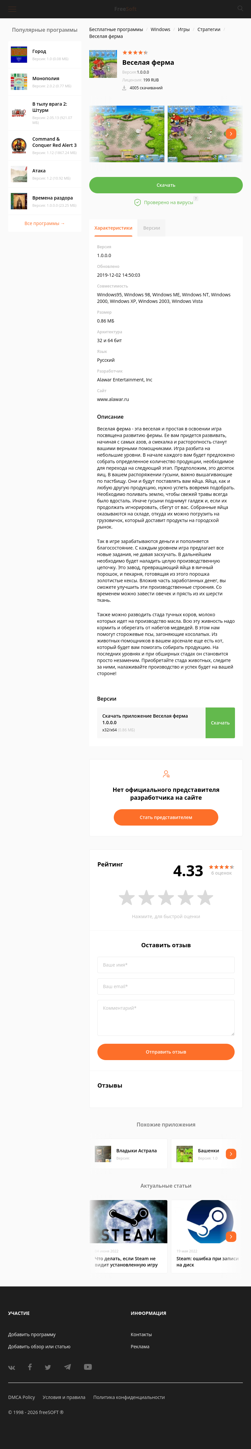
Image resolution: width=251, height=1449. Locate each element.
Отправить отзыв (166, 1052)
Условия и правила (64, 1397)
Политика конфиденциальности (129, 1397)
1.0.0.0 (135, 72)
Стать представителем (166, 817)
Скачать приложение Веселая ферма (145, 719)
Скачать (166, 185)
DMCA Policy (21, 1397)
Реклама (140, 1346)
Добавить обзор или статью (39, 1346)
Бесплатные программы (116, 29)
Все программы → (45, 223)
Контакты (141, 1334)
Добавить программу (32, 1334)
